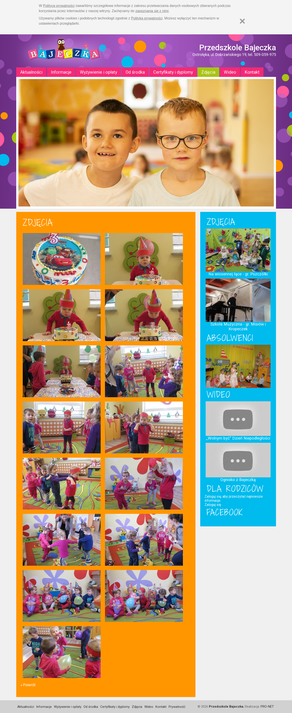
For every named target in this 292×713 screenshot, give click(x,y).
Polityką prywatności (147, 18)
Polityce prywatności (58, 6)
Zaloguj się (213, 505)
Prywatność (177, 707)
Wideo (230, 72)
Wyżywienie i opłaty (98, 72)
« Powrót (28, 685)
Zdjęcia (208, 72)
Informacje (61, 72)
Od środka (135, 72)
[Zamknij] (242, 21)
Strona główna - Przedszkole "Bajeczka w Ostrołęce (63, 50)
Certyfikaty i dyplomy (173, 72)
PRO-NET (267, 706)
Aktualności (31, 72)
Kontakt (252, 72)
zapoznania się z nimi (152, 11)
